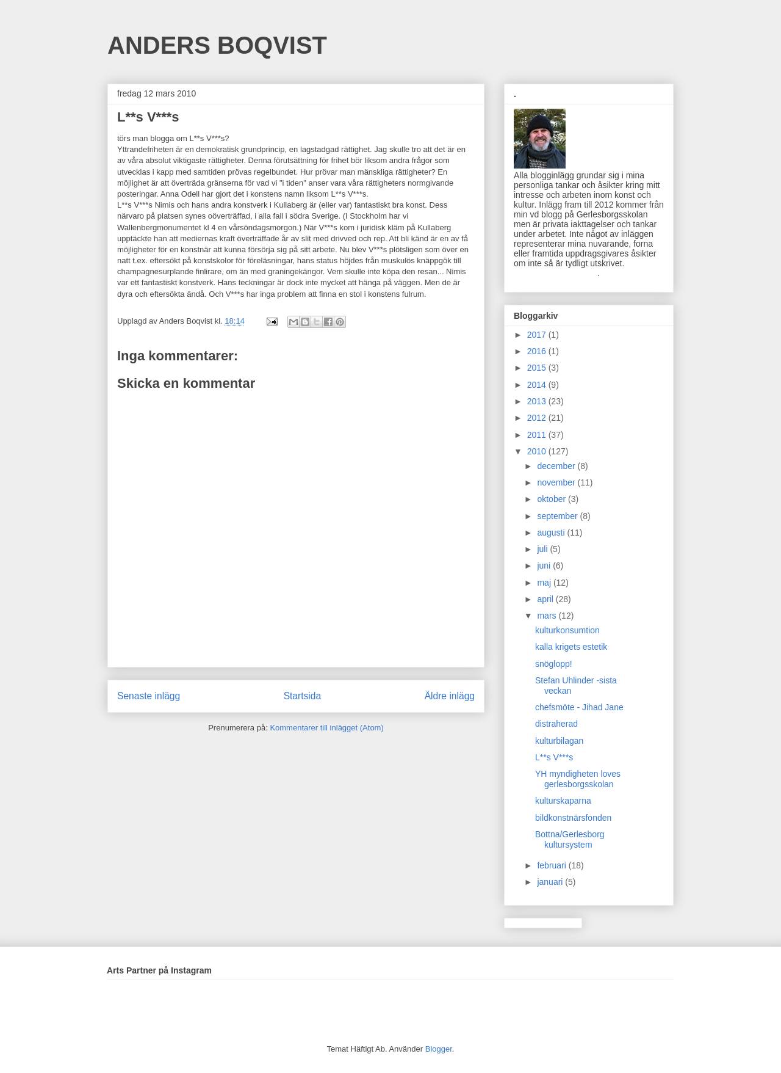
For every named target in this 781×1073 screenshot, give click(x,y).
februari (552, 865)
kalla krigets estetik (571, 647)
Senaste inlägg (148, 696)
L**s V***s (554, 757)
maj (545, 582)
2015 (538, 368)
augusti (552, 532)
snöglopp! (553, 664)
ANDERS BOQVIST (217, 45)
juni (545, 565)
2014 (538, 385)
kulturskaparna (563, 801)
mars (547, 615)
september (558, 516)
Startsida (303, 696)
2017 (538, 335)
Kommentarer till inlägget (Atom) (326, 727)
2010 (538, 451)
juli (543, 549)
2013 (538, 401)
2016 (538, 351)
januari (551, 882)
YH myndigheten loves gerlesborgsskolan (578, 779)
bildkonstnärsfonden (573, 818)
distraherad (556, 724)
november (557, 482)
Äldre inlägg (450, 696)
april (546, 599)
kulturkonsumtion (567, 630)
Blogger (438, 1048)
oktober (552, 499)
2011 (538, 435)
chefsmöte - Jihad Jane (579, 707)
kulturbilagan (559, 741)
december (557, 466)
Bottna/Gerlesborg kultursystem (570, 839)
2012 (538, 418)
